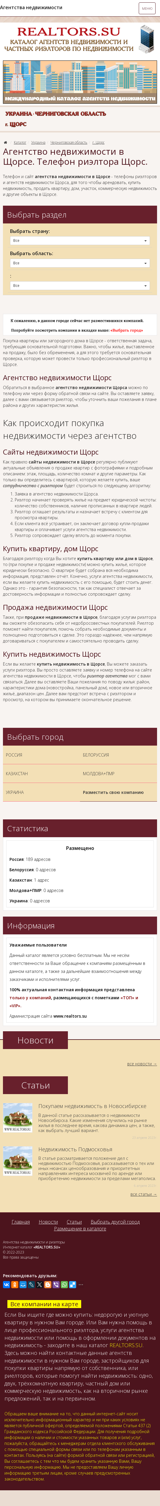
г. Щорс (98, 142)
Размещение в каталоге (80, 1228)
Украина (38, 142)
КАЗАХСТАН (17, 773)
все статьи (141, 1194)
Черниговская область (68, 142)
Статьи (74, 1222)
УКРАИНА (15, 792)
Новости (48, 1222)
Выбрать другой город (115, 1222)
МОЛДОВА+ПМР (99, 773)
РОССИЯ (14, 755)
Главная (21, 1222)
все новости (139, 1064)
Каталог (20, 142)
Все (80, 240)
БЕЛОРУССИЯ (96, 755)
